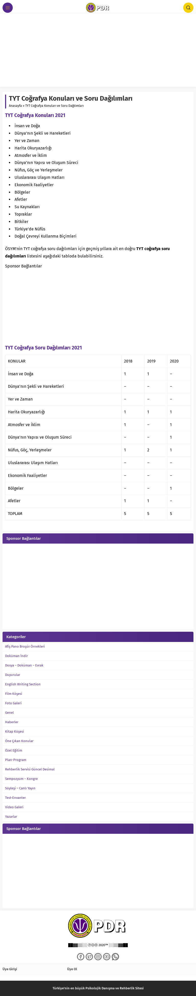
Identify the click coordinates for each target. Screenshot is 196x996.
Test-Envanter (15, 798)
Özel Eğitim (13, 750)
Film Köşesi (13, 694)
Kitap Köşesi (14, 731)
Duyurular (12, 675)
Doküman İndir (16, 656)
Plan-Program (15, 760)
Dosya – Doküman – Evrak (24, 665)
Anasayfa (15, 106)
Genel (9, 712)
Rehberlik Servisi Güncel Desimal (30, 769)
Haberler (11, 722)
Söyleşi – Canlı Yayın (20, 788)
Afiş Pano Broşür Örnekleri (25, 646)
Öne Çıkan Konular (19, 741)
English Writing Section (23, 684)
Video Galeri (14, 807)
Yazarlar (11, 816)
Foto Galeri (13, 703)
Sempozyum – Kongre (21, 779)
